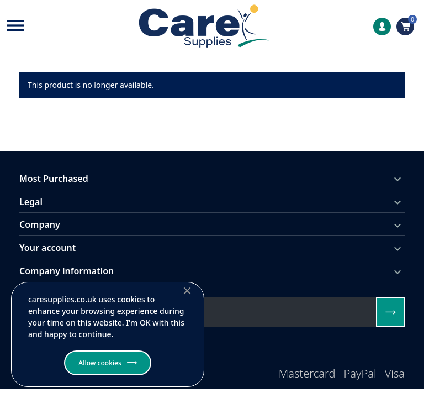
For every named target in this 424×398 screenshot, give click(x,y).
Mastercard (307, 373)
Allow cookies (99, 363)
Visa (395, 373)
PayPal (360, 373)
